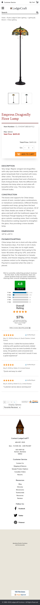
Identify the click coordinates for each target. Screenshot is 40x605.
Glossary (20, 487)
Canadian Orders (20, 472)
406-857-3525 (20, 442)
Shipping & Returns (20, 466)
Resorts (20, 474)
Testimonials (20, 492)
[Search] (18, 12)
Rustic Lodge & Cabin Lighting (16, 17)
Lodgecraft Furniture (18, 602)
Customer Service (10, 2)
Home (3, 17)
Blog (20, 484)
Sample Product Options (20, 469)
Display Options (15, 405)
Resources (20, 495)
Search (37, 12)
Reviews (20, 498)
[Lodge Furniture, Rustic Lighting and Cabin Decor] (18, 8)
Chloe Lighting (12, 20)
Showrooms (20, 490)
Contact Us (20, 463)
